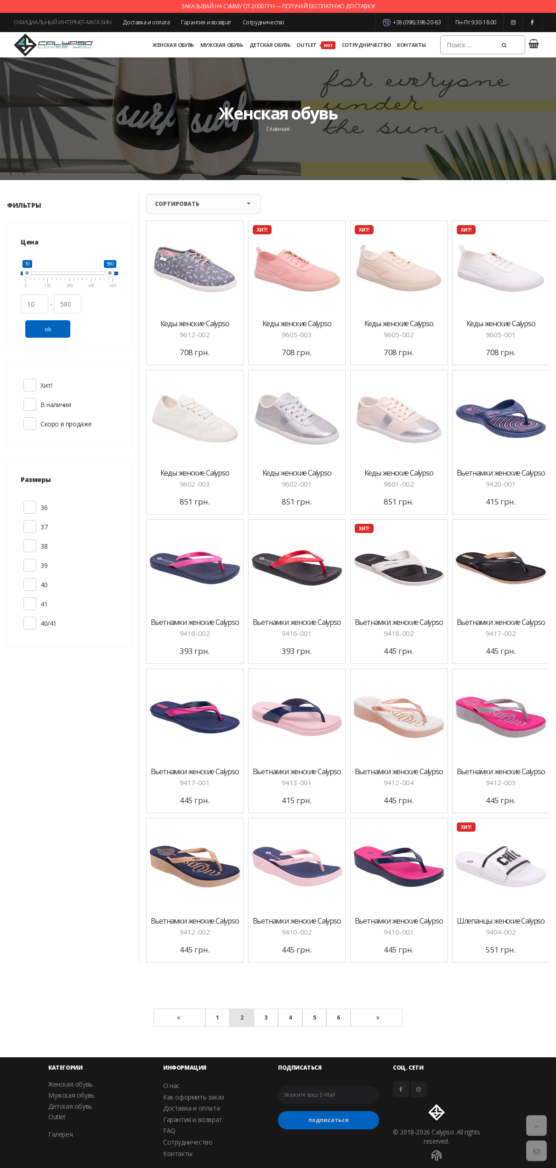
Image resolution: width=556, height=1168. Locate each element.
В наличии (29, 404)
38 (29, 545)
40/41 (29, 623)
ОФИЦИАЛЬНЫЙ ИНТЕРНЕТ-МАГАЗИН (63, 22)
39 (29, 565)
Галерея (60, 1134)
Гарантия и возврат (206, 22)
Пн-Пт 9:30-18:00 (475, 22)
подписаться (328, 1120)
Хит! (29, 385)
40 (29, 584)
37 (29, 526)
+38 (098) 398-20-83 (412, 22)
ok (48, 329)
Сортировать (202, 204)
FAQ (169, 1130)
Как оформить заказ (193, 1097)
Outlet (315, 45)
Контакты (411, 44)
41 (29, 603)
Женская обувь (173, 44)
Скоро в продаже (29, 423)
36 (29, 507)
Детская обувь (270, 44)
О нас (171, 1085)
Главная (278, 129)
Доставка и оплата (146, 22)
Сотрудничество (263, 22)
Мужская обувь (221, 44)
